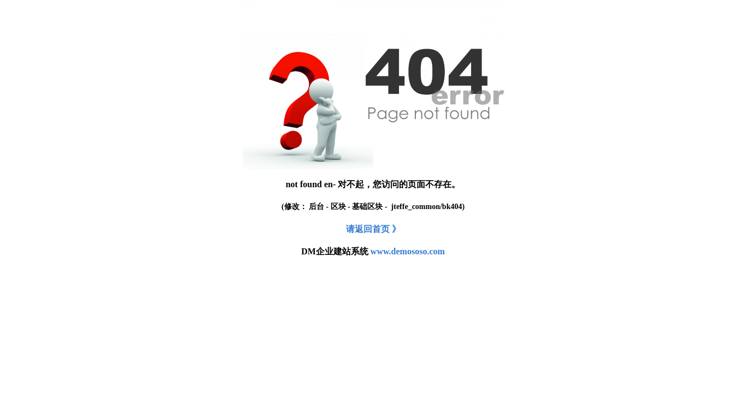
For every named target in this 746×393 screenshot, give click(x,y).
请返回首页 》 (373, 229)
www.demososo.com (408, 251)
